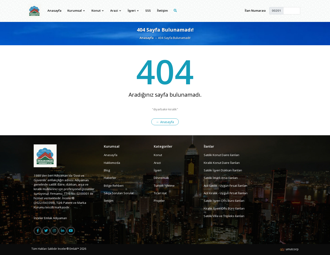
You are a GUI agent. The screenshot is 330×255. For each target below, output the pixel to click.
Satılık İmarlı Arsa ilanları (221, 178)
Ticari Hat (160, 193)
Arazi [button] (115, 10)
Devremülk (161, 178)
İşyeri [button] (133, 10)
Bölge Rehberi (114, 185)
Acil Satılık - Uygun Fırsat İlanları (225, 185)
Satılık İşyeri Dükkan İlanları (223, 170)
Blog (107, 170)
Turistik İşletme (164, 185)
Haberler (110, 178)
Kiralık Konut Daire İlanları (222, 163)
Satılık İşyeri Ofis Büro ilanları (224, 201)
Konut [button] (97, 10)
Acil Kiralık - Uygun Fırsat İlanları (226, 193)
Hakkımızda (112, 163)
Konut (158, 155)
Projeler (159, 201)
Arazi (157, 163)
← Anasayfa (165, 122)
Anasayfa (54, 10)
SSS (148, 10)
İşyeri (157, 170)
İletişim (162, 10)
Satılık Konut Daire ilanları (221, 155)
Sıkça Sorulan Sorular (119, 193)
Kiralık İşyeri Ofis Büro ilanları (224, 208)
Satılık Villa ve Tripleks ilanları (224, 216)
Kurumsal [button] (76, 10)
